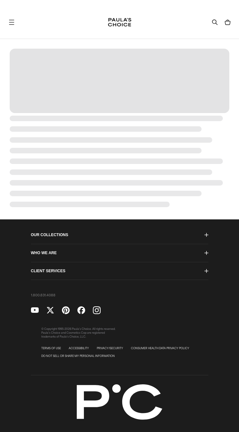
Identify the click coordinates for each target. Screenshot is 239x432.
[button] (11, 22)
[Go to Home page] (119, 22)
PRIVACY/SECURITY (110, 348)
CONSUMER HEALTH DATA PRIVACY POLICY (160, 348)
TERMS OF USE (51, 348)
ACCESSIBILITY (79, 348)
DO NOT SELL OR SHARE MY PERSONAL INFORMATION (78, 356)
